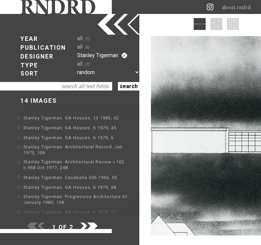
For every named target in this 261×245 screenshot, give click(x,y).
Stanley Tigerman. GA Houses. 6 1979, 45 (69, 127)
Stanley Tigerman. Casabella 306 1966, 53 (70, 177)
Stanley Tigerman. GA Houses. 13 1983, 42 (71, 117)
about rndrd (236, 7)
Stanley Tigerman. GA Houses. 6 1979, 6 (68, 137)
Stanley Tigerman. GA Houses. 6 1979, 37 (69, 212)
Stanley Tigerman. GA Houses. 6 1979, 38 (69, 187)
